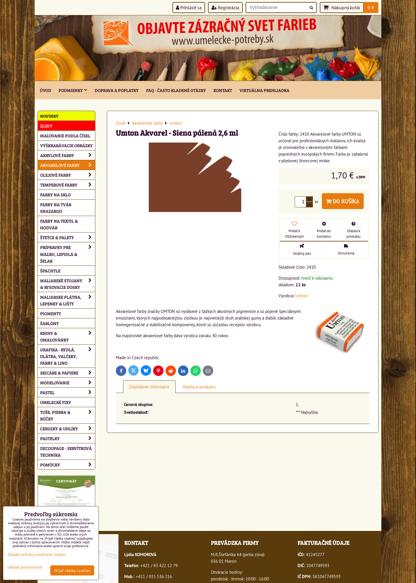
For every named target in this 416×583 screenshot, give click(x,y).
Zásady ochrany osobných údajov (37, 554)
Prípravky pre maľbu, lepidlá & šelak (67, 253)
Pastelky (67, 438)
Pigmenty (50, 313)
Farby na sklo (55, 194)
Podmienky (73, 90)
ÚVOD (45, 90)
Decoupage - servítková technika (66, 451)
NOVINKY (49, 116)
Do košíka (342, 201)
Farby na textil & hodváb (59, 224)
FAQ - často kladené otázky (176, 90)
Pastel (67, 392)
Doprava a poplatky (117, 90)
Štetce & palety (67, 237)
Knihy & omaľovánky (67, 336)
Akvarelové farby (67, 165)
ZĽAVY (46, 126)
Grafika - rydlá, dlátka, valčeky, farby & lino (67, 356)
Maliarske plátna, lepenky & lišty (67, 300)
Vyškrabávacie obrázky (66, 145)
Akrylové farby (67, 155)
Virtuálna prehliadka (264, 90)
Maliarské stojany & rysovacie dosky (67, 284)
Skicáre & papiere (67, 372)
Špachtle (50, 270)
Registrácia (225, 7)
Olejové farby (67, 175)
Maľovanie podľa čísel (65, 135)
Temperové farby (67, 184)
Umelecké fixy (55, 402)
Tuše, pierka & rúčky (67, 415)
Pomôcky (67, 464)
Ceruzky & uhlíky (67, 428)
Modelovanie (67, 382)
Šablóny (49, 323)
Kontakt (222, 90)
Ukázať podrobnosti (25, 567)
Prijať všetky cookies (72, 570)
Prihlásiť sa (189, 7)
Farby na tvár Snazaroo (55, 207)
